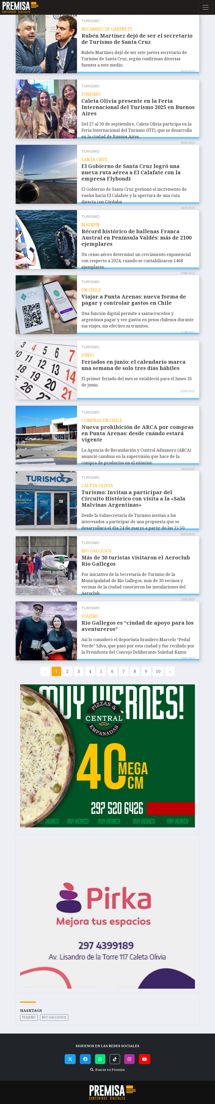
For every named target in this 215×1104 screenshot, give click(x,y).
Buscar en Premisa (107, 1069)
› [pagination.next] (170, 671)
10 (158, 671)
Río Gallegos (54, 1017)
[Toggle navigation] (205, 7)
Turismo (90, 21)
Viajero (29, 1017)
